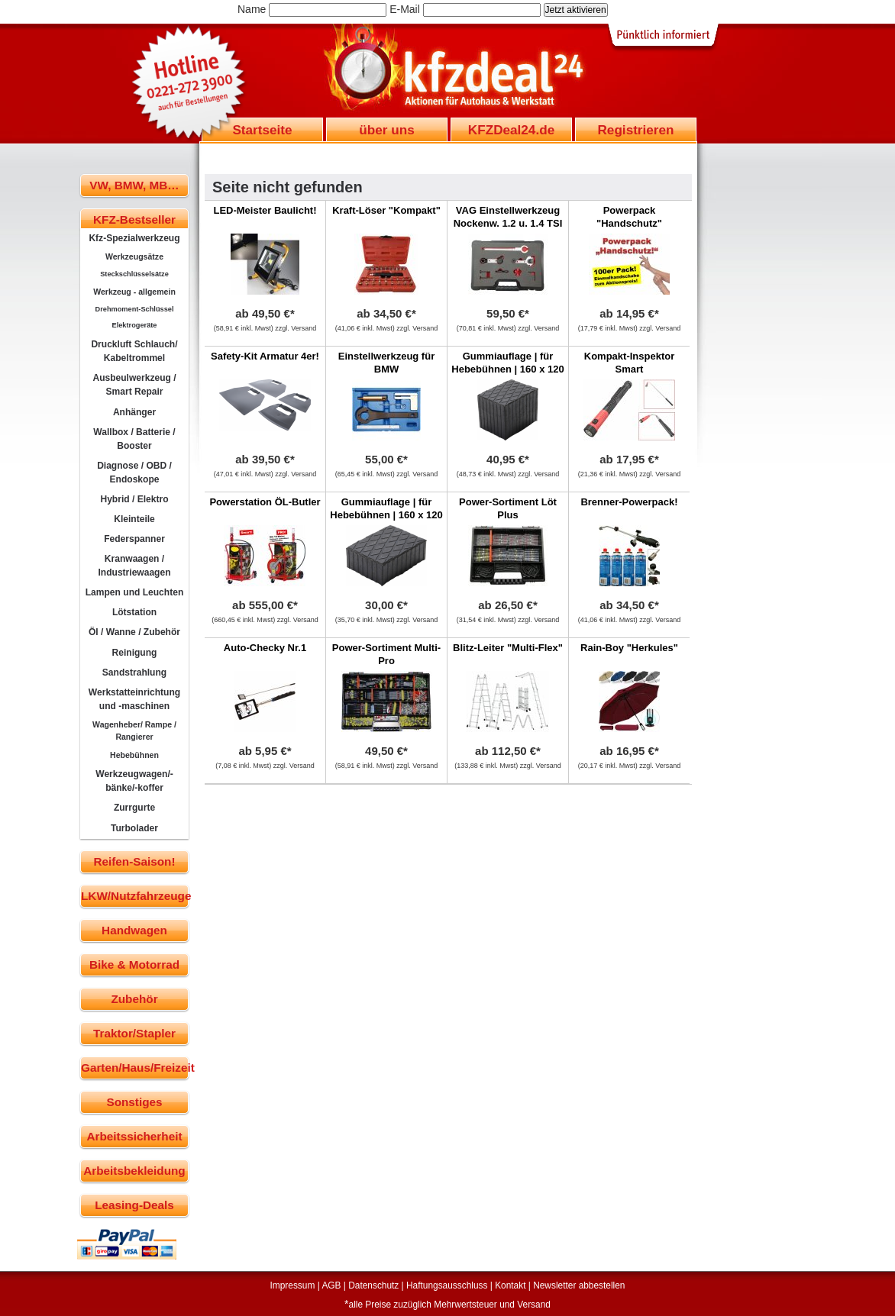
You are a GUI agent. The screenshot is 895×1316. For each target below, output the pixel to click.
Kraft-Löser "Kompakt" (386, 210)
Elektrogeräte (134, 325)
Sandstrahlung (134, 672)
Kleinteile (134, 519)
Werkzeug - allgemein (134, 291)
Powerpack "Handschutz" (629, 217)
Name (251, 9)
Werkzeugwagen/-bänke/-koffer (134, 781)
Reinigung (134, 652)
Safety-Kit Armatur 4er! (265, 356)
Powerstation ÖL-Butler (264, 502)
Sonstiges (134, 1101)
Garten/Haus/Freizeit (135, 1067)
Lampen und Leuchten (135, 592)
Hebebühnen (134, 755)
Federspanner (134, 539)
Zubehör (134, 998)
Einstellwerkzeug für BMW (386, 362)
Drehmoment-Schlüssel (134, 309)
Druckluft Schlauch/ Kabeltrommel (134, 351)
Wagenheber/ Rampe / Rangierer (134, 730)
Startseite (262, 129)
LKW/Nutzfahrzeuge (135, 895)
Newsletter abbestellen (579, 1285)
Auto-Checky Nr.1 (265, 647)
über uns (386, 129)
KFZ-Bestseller (134, 219)
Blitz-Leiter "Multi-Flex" (508, 647)
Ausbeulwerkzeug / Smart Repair (134, 385)
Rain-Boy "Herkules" (629, 647)
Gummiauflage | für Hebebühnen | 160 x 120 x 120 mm (507, 369)
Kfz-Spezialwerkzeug (134, 238)
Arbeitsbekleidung (134, 1170)
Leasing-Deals (134, 1204)
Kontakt (510, 1285)
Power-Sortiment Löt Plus (508, 508)
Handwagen (134, 930)
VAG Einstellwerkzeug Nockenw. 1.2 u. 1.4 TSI (508, 217)
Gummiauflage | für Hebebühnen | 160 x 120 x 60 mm (386, 515)
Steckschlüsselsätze (134, 274)
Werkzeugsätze (134, 256)
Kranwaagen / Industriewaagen (134, 565)
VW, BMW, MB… (134, 185)
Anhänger (134, 412)
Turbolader (134, 828)
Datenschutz (373, 1285)
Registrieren (635, 129)
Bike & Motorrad (134, 964)
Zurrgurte (134, 807)
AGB (331, 1285)
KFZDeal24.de (511, 129)
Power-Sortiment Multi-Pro (386, 654)
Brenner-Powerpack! (628, 502)
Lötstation (134, 612)
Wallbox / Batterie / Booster (134, 439)
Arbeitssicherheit (135, 1136)
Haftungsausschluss (446, 1285)
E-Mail (404, 9)
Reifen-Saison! (134, 861)
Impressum (292, 1285)
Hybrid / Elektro (134, 499)
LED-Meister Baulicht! (264, 210)
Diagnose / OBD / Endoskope (134, 472)
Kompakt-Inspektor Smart (629, 362)
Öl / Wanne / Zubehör (134, 632)
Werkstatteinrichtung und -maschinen (134, 699)
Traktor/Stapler (134, 1033)
